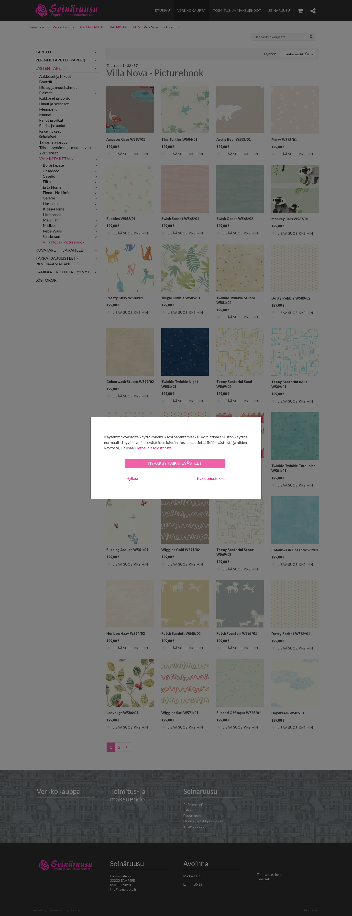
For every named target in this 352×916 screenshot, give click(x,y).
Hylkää (132, 478)
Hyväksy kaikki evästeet (175, 463)
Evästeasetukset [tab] (211, 478)
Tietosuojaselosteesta (153, 447)
